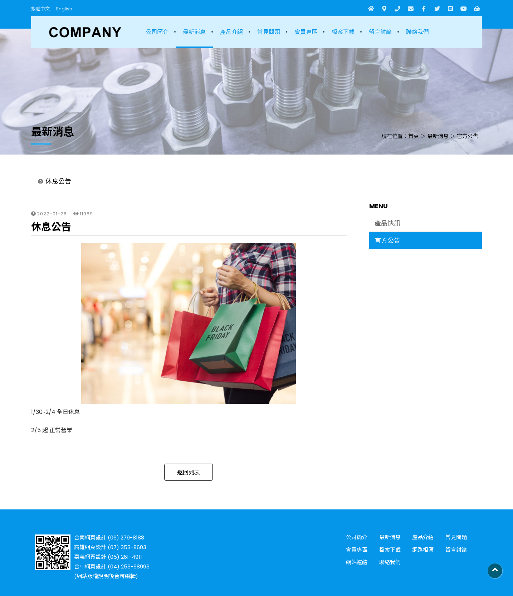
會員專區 (305, 32)
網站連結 (356, 562)
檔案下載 (343, 32)
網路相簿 (423, 549)
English (64, 8)
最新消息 (194, 32)
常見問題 (268, 32)
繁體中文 (40, 8)
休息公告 (58, 181)
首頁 (413, 136)
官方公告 (467, 136)
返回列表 (188, 472)
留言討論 (380, 32)
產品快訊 (387, 223)
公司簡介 (157, 32)
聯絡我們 (417, 32)
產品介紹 (231, 32)
